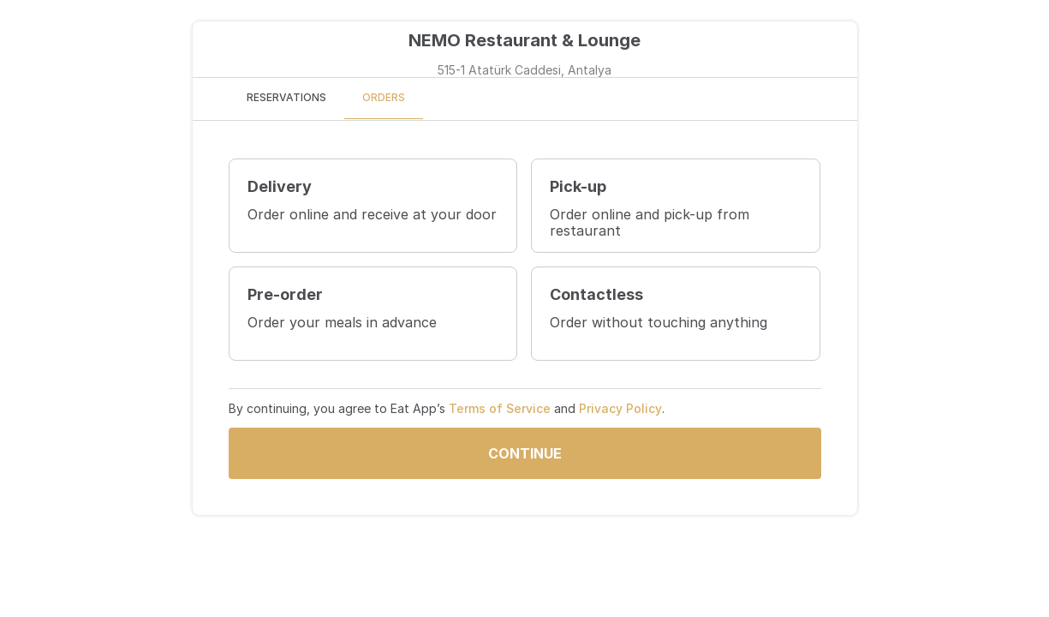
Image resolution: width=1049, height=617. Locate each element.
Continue (525, 453)
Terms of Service (500, 408)
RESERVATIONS (286, 97)
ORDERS (383, 97)
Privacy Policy (620, 408)
